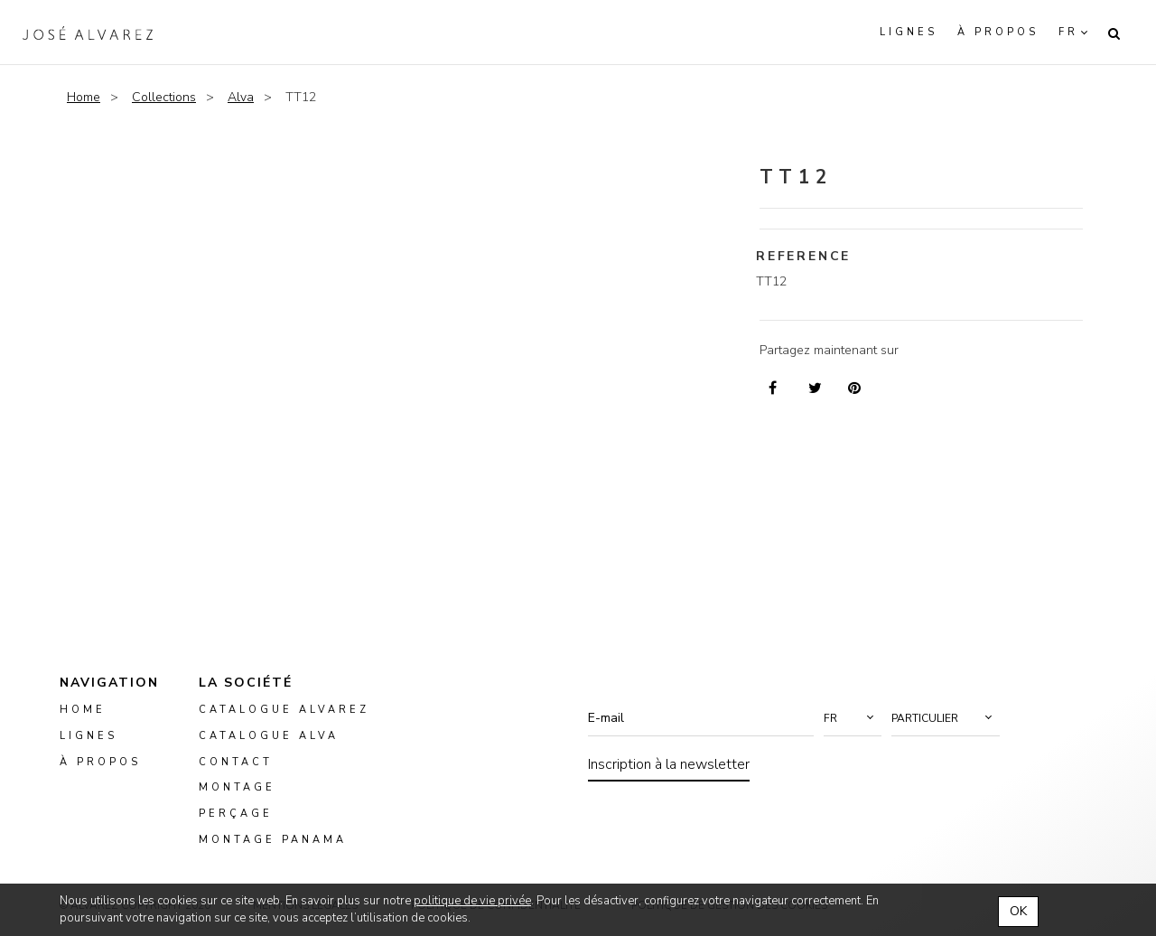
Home (83, 97)
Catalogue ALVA (269, 736)
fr (1068, 32)
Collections (164, 97)
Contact (236, 762)
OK (1018, 911)
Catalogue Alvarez (284, 709)
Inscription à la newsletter (669, 764)
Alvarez (88, 32)
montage (237, 788)
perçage (236, 813)
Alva (241, 97)
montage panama (273, 840)
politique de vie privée (472, 901)
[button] (852, 718)
